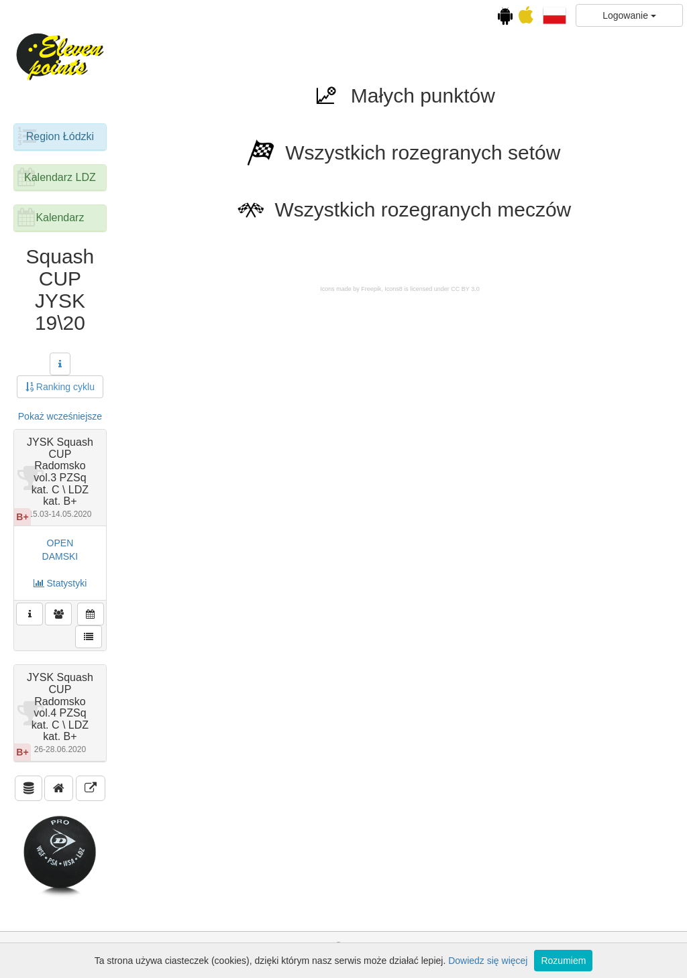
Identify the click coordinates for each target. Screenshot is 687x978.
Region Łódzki (60, 136)
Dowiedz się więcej (487, 960)
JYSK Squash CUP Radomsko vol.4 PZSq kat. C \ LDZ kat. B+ (60, 713)
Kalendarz (60, 217)
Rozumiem (563, 960)
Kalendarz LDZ (60, 177)
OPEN (60, 543)
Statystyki (60, 583)
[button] (554, 14)
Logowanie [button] (629, 15)
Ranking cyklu (60, 386)
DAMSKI (60, 556)
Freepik (371, 289)
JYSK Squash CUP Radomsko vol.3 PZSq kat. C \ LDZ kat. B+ (60, 477)
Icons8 (393, 289)
